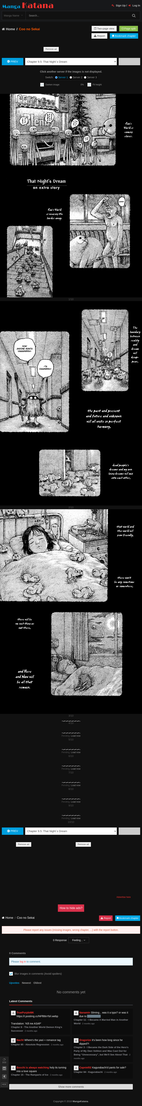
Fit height (97, 84)
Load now (75, 736)
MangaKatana (80, 1101)
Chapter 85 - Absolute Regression (30, 1044)
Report (99, 35)
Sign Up (119, 5)
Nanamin (84, 1012)
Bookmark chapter (124, 35)
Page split (129, 28)
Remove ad (51, 49)
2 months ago (31, 1031)
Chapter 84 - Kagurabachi (88, 1072)
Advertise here (123, 897)
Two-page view (104, 28)
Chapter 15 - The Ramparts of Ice (29, 1074)
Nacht (20, 1040)
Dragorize (85, 1040)
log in (23, 961)
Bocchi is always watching (33, 1067)
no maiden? (93, 1016)
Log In (134, 5)
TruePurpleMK (25, 1012)
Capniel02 (85, 1067)
